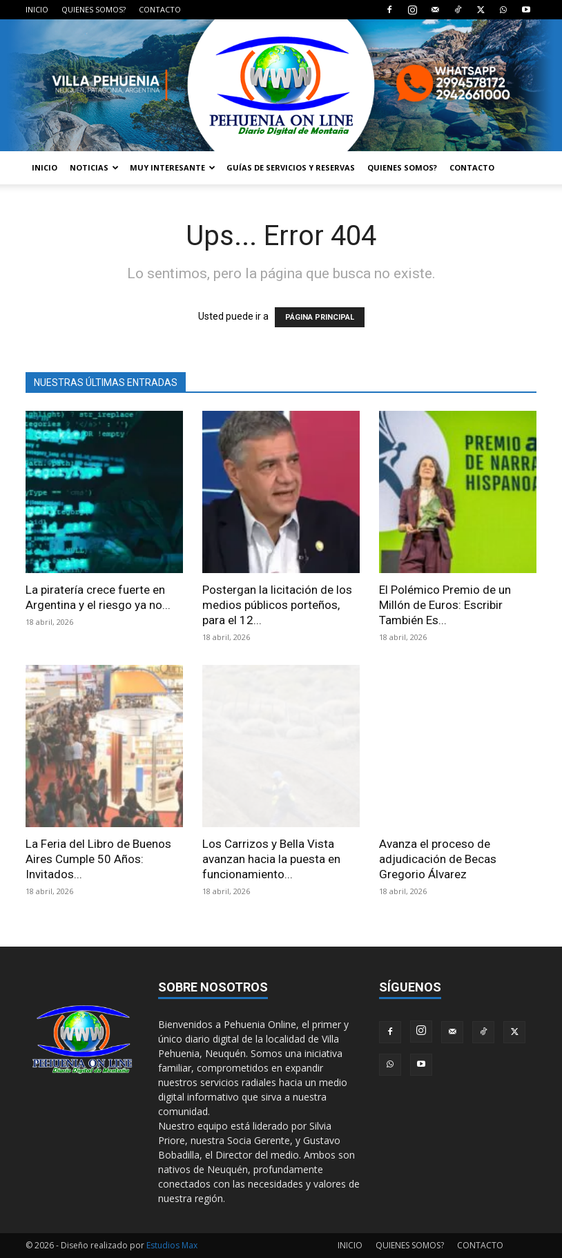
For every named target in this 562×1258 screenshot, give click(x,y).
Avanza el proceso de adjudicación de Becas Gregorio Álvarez (437, 859)
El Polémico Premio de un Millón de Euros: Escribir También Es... (445, 605)
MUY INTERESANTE (172, 167)
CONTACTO (160, 9)
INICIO (37, 9)
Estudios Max (171, 1245)
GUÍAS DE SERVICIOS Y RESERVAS (290, 167)
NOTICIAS (94, 167)
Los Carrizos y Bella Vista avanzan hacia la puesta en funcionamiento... (271, 859)
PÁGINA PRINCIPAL (319, 317)
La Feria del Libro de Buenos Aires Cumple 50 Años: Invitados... (98, 859)
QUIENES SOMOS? (93, 9)
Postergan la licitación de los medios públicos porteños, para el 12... (277, 605)
